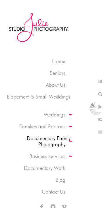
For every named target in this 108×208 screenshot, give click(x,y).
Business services (47, 156)
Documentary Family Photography (49, 141)
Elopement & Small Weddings (39, 97)
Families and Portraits (42, 126)
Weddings (54, 115)
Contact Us (53, 192)
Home (58, 61)
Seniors (57, 73)
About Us (55, 85)
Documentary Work (44, 168)
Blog (60, 180)
